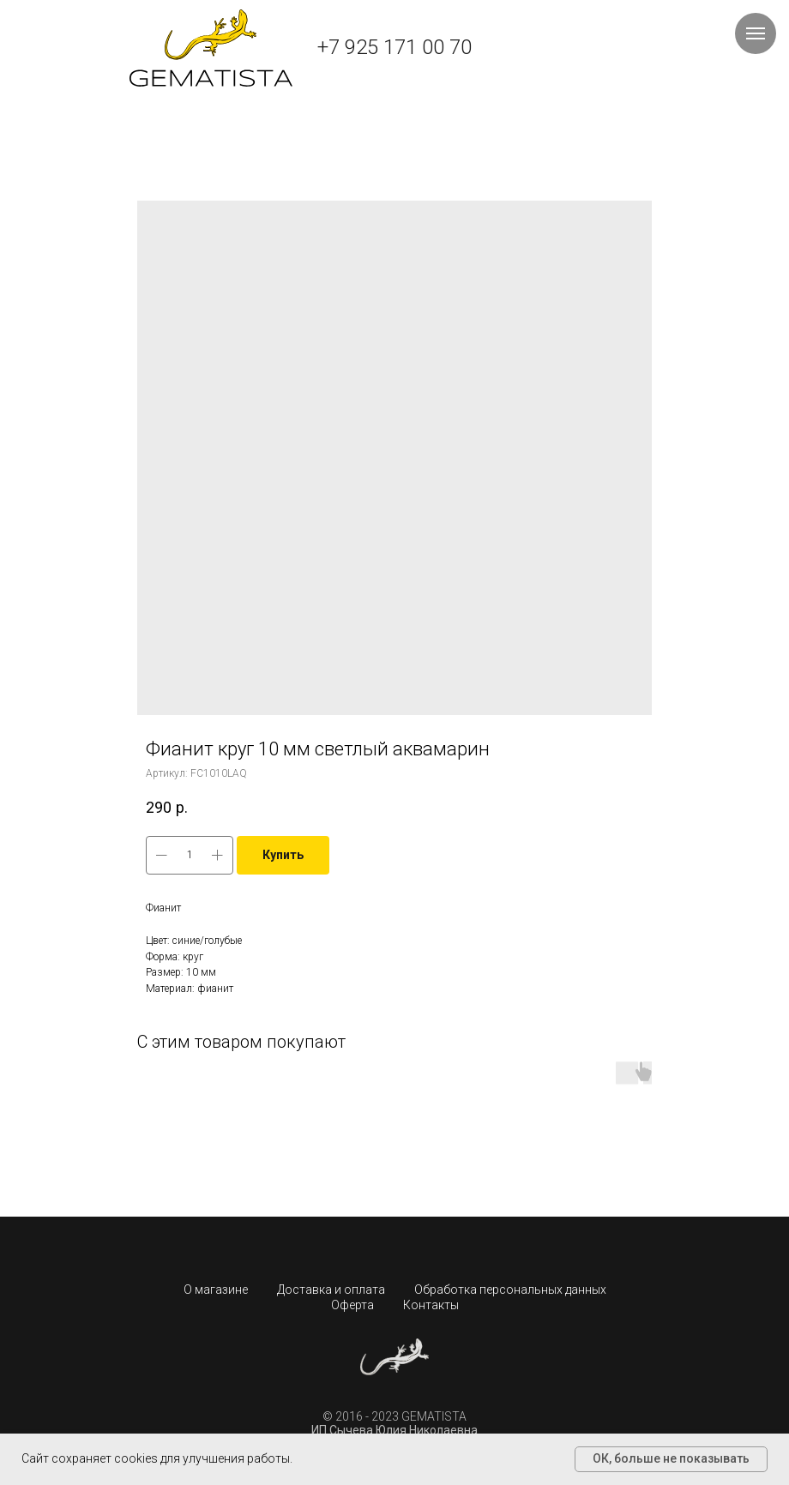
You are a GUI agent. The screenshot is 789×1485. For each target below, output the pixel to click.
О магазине (216, 1289)
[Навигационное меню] (755, 33)
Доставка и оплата (331, 1289)
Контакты (431, 1305)
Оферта (352, 1305)
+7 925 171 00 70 (394, 47)
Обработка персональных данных (510, 1289)
